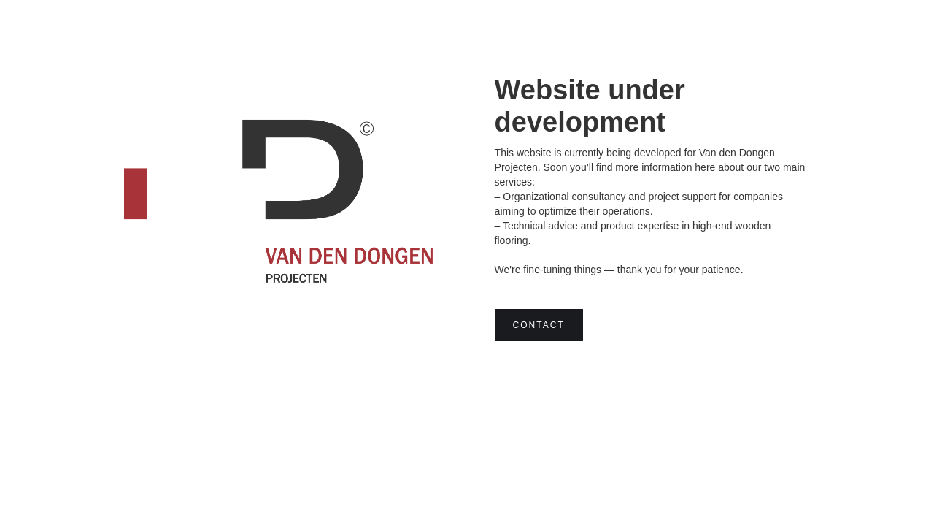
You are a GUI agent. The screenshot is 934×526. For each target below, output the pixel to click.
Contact (539, 325)
